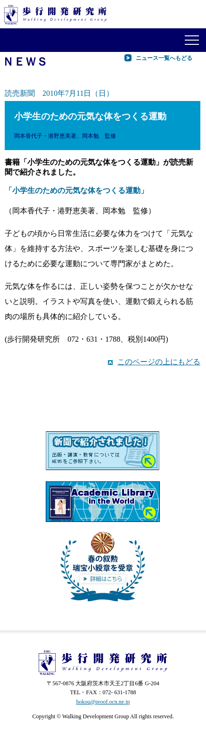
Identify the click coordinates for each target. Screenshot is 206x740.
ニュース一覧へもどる (164, 58)
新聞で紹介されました (103, 451)
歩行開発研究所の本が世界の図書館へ (103, 501)
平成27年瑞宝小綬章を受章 (102, 566)
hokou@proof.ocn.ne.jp (103, 701)
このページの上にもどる (158, 362)
